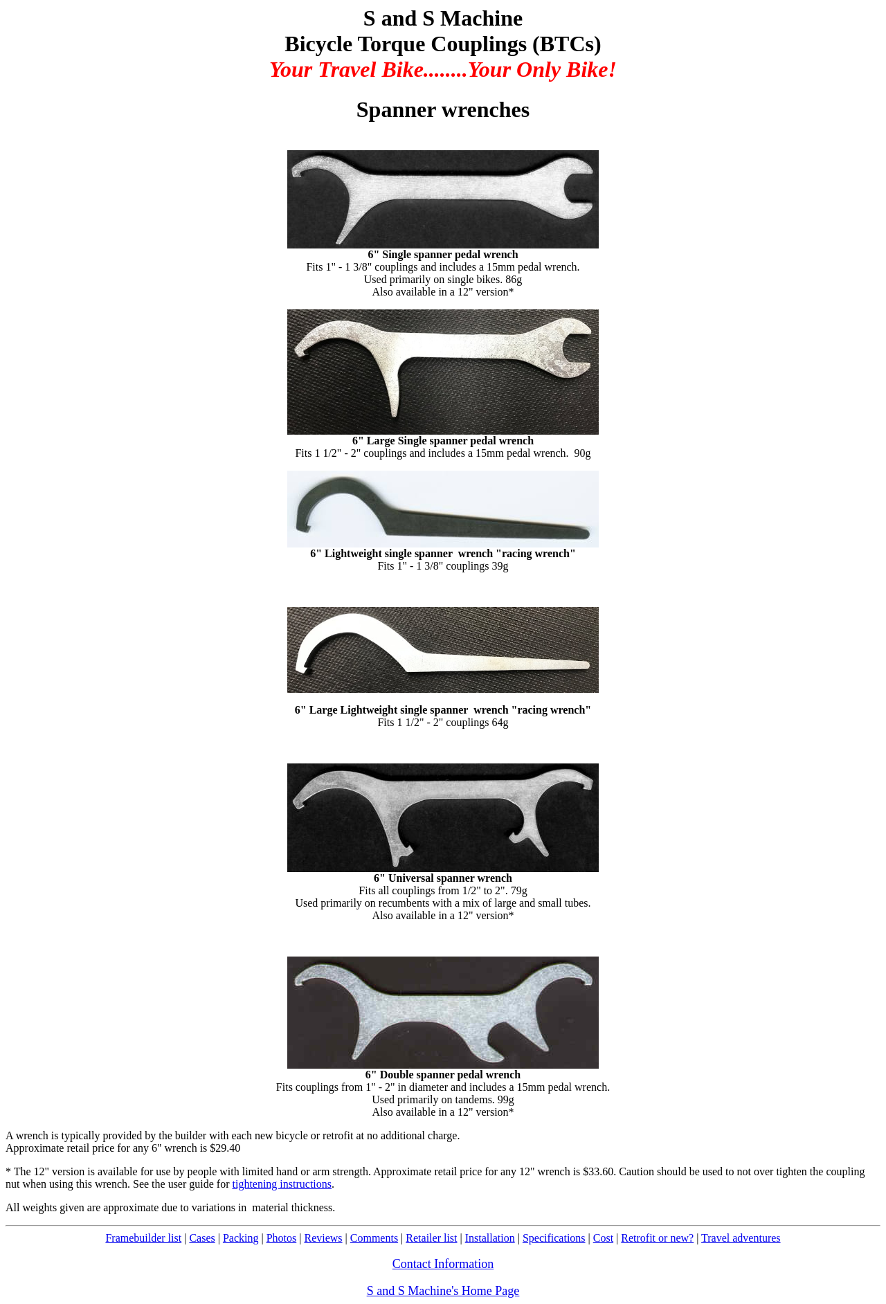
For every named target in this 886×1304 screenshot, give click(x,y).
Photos (281, 1238)
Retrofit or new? (657, 1238)
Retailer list (431, 1238)
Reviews (323, 1238)
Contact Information (443, 1264)
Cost (603, 1238)
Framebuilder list (143, 1238)
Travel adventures (741, 1238)
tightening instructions (282, 1184)
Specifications (554, 1238)
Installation (490, 1238)
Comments (374, 1238)
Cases (202, 1238)
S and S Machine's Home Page (443, 1291)
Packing (241, 1238)
